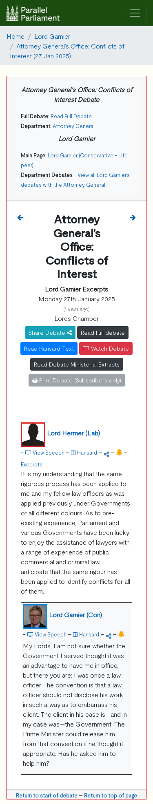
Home (15, 35)
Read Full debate (103, 332)
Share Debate (50, 332)
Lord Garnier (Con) (75, 614)
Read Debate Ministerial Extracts (77, 364)
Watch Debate (106, 348)
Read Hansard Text (49, 348)
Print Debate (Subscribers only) (76, 380)
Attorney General (74, 125)
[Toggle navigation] (135, 13)
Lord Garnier (52, 35)
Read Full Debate (71, 116)
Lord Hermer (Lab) (73, 432)
